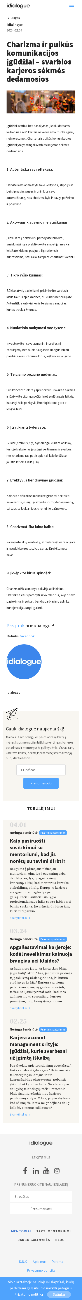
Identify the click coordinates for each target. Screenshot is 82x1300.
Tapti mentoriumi (53, 1231)
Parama (57, 1261)
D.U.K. (23, 1261)
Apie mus (39, 1261)
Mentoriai (21, 1231)
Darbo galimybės (33, 1239)
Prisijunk (15, 625)
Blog (60, 1239)
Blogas (15, 18)
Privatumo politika (41, 1270)
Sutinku (59, 1294)
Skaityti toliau (21, 918)
